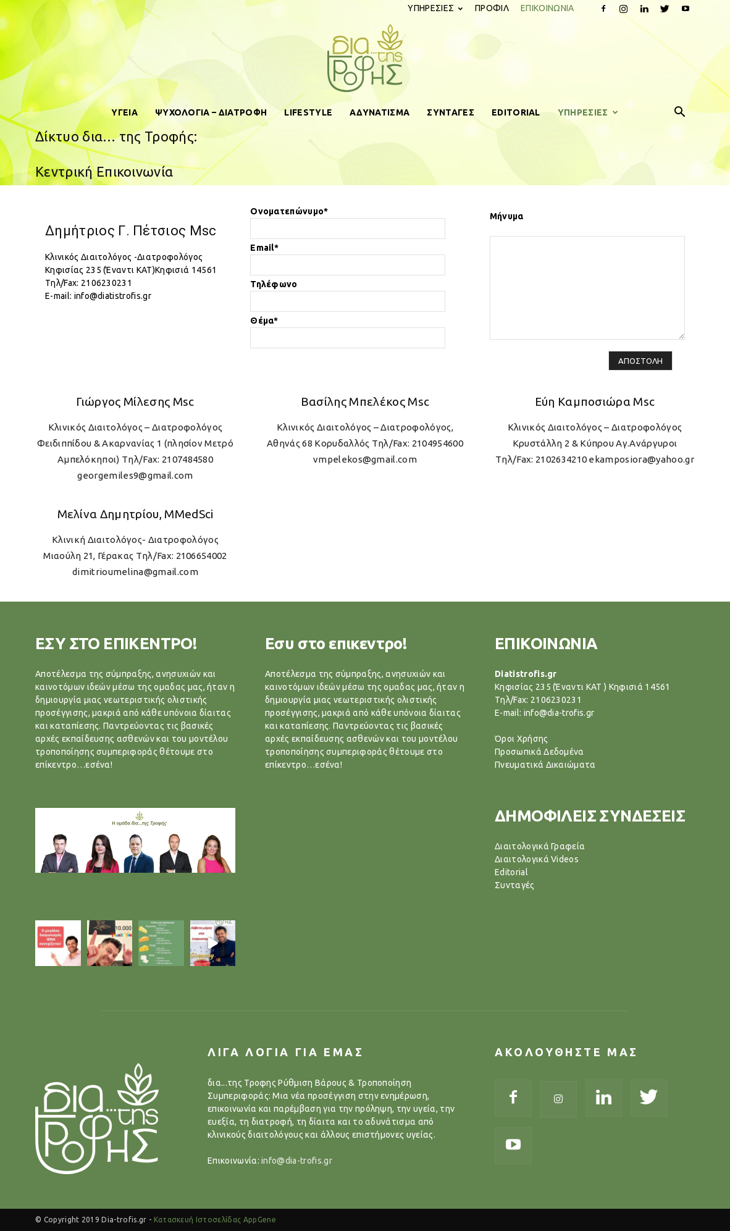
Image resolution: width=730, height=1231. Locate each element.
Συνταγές (515, 885)
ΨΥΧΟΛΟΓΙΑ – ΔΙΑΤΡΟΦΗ (211, 112)
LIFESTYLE (308, 112)
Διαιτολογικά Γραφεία (540, 846)
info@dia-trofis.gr (296, 1161)
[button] (680, 112)
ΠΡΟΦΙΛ (492, 8)
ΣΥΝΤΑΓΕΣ (450, 112)
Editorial (511, 872)
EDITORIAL (516, 112)
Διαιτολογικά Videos (537, 859)
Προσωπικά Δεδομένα (539, 752)
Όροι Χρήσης (521, 739)
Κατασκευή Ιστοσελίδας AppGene (215, 1220)
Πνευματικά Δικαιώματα (545, 765)
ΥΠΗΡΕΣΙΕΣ (435, 8)
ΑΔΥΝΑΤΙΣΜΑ (379, 112)
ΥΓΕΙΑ (124, 112)
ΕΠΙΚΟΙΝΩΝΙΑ (547, 8)
